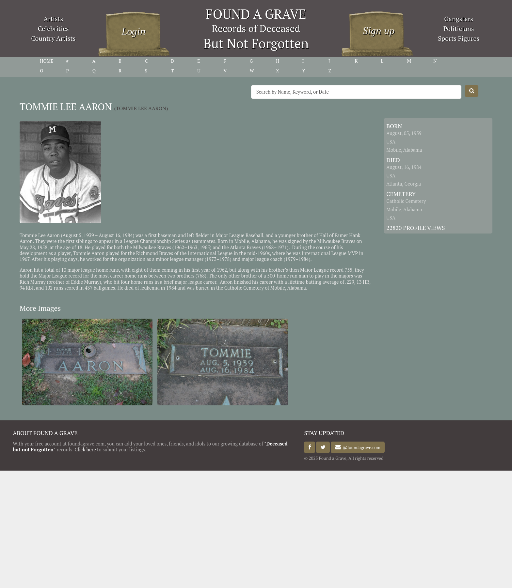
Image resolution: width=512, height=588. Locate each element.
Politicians (458, 28)
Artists (53, 18)
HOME (46, 61)
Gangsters (458, 18)
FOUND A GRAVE (256, 14)
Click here (85, 449)
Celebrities (53, 28)
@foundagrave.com (360, 447)
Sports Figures (458, 38)
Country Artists (53, 38)
